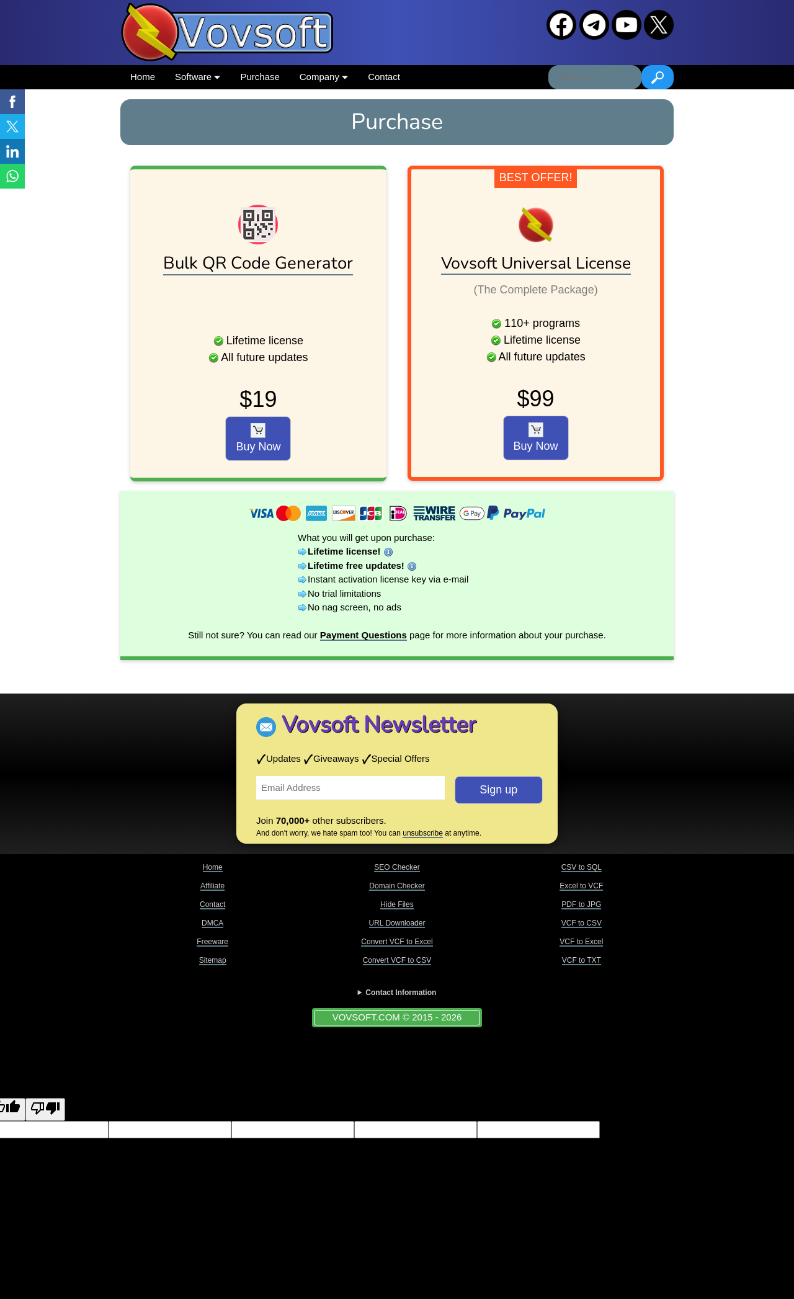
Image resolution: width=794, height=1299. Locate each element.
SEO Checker (396, 867)
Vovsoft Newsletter (379, 725)
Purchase (259, 76)
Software (197, 76)
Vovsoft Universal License (536, 263)
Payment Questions (363, 635)
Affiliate (212, 886)
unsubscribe (423, 833)
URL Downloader (397, 923)
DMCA (212, 923)
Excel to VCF (581, 886)
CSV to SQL (581, 867)
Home (142, 76)
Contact (384, 76)
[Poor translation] (45, 1109)
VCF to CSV (581, 923)
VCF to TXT (581, 960)
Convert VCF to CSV (397, 960)
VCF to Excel (581, 941)
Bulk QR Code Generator (258, 263)
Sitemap (212, 960)
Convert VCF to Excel (396, 941)
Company (324, 76)
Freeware (212, 941)
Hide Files (396, 904)
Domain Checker (396, 886)
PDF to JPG (581, 904)
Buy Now (258, 438)
